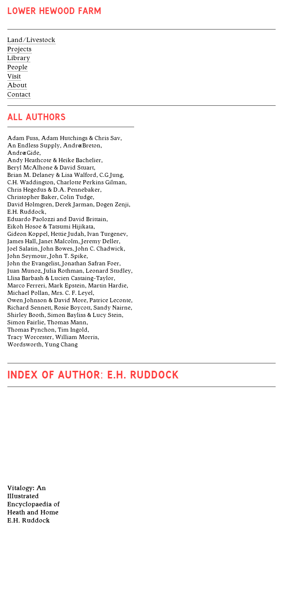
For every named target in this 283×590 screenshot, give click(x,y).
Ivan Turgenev (106, 234)
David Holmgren (29, 204)
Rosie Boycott (72, 307)
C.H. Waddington (30, 182)
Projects (19, 49)
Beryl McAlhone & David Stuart (50, 167)
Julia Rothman (63, 271)
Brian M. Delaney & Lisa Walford (52, 175)
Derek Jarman (74, 204)
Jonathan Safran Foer (90, 263)
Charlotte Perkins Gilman (91, 182)
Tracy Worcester (29, 337)
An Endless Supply (33, 145)
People (17, 67)
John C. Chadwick (100, 248)
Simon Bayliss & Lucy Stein (85, 315)
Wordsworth (24, 344)
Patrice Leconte (110, 300)
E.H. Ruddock (26, 212)
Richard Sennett (29, 307)
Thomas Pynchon (31, 330)
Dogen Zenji (112, 204)
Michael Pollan (27, 293)
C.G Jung (111, 175)
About (17, 85)
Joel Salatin (22, 248)
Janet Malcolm (58, 241)
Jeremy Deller (100, 241)
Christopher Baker (32, 197)
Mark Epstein (66, 285)
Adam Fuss (22, 138)
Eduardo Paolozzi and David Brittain (56, 219)
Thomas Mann (67, 322)
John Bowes (57, 248)
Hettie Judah (67, 234)
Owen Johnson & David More (47, 300)
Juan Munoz (24, 271)
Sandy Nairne (112, 307)
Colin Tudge (76, 197)
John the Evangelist (33, 263)
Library (18, 58)
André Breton (82, 145)
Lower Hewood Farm (54, 11)
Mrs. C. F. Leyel (72, 293)
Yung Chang (61, 344)
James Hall (21, 241)
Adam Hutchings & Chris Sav (80, 138)
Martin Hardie (107, 285)
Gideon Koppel (27, 234)
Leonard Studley (108, 271)
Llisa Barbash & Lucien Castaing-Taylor (60, 278)
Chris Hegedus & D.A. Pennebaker (53, 189)
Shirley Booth (26, 315)
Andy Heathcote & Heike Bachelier (54, 160)
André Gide (23, 153)
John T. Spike (68, 256)
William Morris (76, 337)
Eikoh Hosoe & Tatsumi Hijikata (50, 226)
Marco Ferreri (26, 285)
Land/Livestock (31, 40)
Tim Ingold (73, 330)
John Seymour (27, 256)
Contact (19, 94)
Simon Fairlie (25, 322)
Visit (14, 76)
